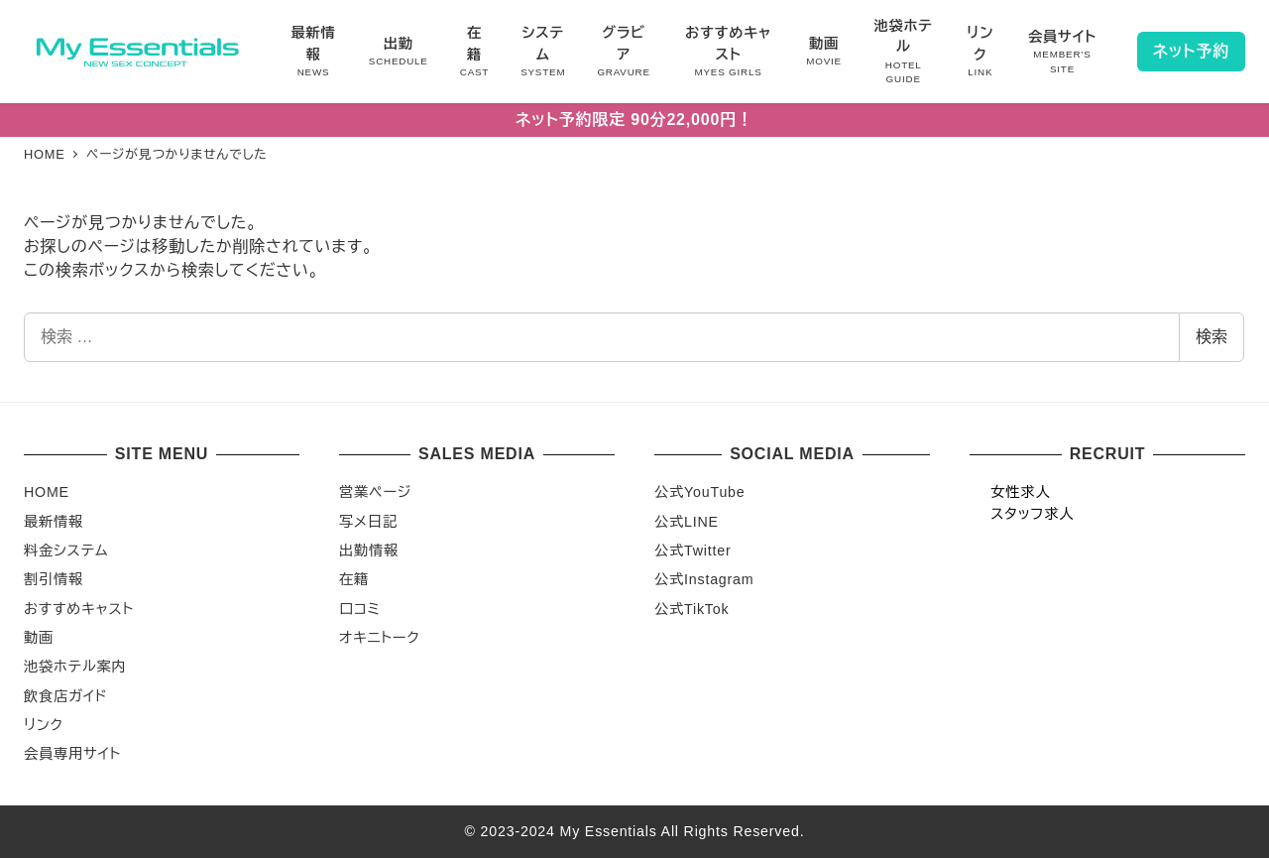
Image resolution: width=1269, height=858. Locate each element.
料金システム (66, 550)
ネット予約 (1191, 51)
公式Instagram (703, 579)
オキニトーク (379, 638)
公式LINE (686, 522)
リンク (43, 725)
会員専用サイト (72, 754)
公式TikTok (691, 609)
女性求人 (1020, 492)
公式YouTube (700, 492)
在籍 (354, 579)
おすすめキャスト (79, 609)
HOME (46, 492)
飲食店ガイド (66, 696)
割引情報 (53, 579)
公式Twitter (693, 550)
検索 (1211, 336)
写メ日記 (368, 522)
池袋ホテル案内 (75, 666)
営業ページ (375, 492)
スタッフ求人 (1032, 514)
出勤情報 (369, 550)
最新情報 (53, 522)
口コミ (360, 609)
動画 (39, 638)
